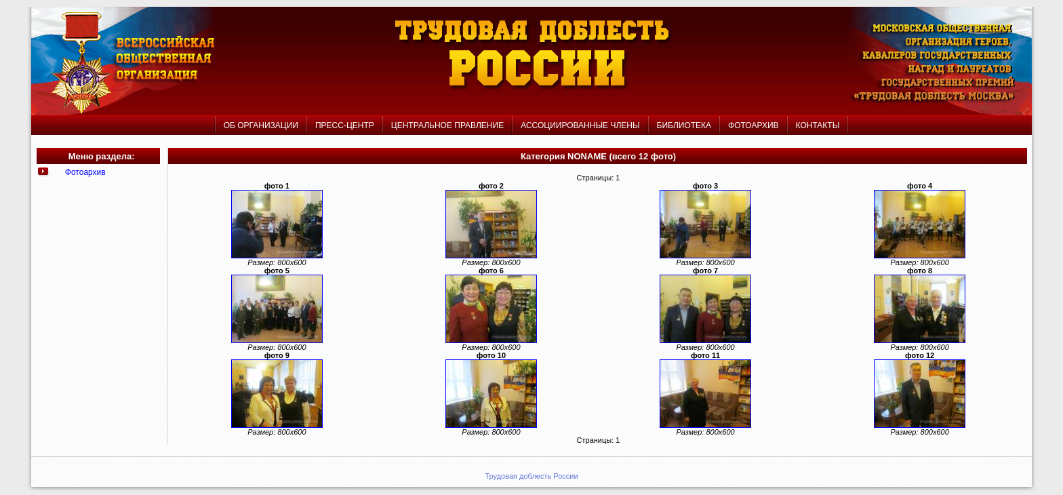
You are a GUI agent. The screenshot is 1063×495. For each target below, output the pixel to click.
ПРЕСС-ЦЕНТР (344, 125)
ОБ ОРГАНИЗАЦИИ (261, 125)
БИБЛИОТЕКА (684, 125)
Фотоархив (85, 172)
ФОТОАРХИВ (753, 125)
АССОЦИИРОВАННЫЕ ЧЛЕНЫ (580, 125)
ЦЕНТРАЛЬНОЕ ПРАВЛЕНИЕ (448, 125)
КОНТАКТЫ (818, 125)
